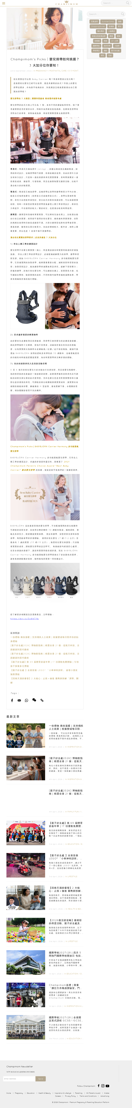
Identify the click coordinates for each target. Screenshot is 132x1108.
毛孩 (110, 55)
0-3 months (74, 71)
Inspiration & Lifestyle (79, 747)
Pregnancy (42, 71)
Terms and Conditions (88, 1096)
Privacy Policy (70, 1096)
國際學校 (96, 46)
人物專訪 (111, 31)
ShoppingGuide (98, 26)
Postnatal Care (58, 71)
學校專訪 (96, 51)
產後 (111, 36)
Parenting (78, 1093)
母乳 (102, 55)
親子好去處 (115, 51)
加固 (119, 21)
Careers (58, 1096)
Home (8, 1093)
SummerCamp (108, 21)
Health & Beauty (76, 909)
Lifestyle (72, 876)
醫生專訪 (100, 31)
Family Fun (73, 812)
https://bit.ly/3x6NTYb (24, 619)
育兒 (119, 26)
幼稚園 (97, 41)
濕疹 (105, 51)
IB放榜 (117, 46)
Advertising (105, 1096)
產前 (118, 36)
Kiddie (106, 1093)
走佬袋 (111, 26)
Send (40, 1079)
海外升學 (107, 46)
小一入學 (114, 41)
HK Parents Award (93, 1093)
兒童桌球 (94, 21)
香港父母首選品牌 (98, 36)
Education (73, 844)
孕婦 (105, 41)
